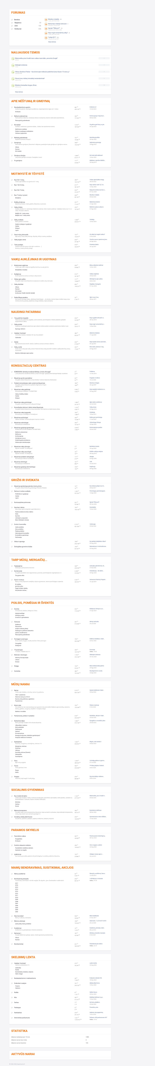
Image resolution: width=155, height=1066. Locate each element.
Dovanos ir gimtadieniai (22, 617)
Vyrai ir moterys (17, 580)
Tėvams (17, 986)
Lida (91, 461)
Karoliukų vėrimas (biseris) (22, 752)
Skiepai (17, 228)
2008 (16, 901)
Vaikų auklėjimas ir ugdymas (33, 259)
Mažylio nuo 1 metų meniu (22, 215)
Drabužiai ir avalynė (18, 983)
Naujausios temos (25, 52)
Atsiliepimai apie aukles (96, 279)
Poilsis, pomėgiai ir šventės (32, 602)
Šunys (17, 770)
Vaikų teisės (93, 407)
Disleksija (92, 412)
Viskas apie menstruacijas (22, 442)
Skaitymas (18, 645)
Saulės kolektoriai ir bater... (97, 690)
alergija (92, 456)
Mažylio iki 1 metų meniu (22, 213)
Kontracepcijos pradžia (96, 427)
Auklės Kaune (93, 992)
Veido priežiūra (19, 527)
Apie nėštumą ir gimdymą (30, 101)
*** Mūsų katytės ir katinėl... (97, 765)
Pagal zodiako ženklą (21, 588)
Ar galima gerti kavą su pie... (97, 124)
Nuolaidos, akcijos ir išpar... (97, 715)
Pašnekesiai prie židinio (96, 943)
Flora (14, 761)
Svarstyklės (93, 507)
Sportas (17, 516)
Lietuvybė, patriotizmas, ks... (97, 565)
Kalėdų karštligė (19, 613)
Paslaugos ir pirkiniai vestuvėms (24, 630)
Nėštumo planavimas (19, 116)
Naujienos (26, 23)
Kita (14, 997)
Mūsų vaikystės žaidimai (96, 265)
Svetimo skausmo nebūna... (21, 845)
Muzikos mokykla (94, 195)
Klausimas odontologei (19, 422)
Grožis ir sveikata (25, 480)
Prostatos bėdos (94, 244)
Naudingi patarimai (26, 312)
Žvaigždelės (18, 839)
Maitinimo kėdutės (95, 333)
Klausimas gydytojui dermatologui (23, 467)
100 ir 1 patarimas (20, 695)
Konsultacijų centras (28, 365)
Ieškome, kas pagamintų (96, 1012)
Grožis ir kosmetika (18, 524)
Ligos (16, 230)
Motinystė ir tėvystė (27, 173)
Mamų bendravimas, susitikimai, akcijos (42, 867)
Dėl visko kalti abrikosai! (96, 155)
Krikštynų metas (19, 615)
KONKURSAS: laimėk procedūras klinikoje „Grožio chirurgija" (31, 372)
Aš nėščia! (15, 125)
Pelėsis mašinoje (94, 705)
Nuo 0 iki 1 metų (17, 180)
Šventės (15, 609)
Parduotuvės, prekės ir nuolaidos (22, 716)
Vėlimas (17, 750)
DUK (26, 26)
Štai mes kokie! (17, 916)
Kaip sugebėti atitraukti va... (97, 318)
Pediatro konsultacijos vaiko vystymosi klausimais (28, 383)
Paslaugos (16, 1007)
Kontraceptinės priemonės (21, 502)
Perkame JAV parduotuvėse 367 (98, 1017)
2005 (16, 907)
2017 (16, 883)
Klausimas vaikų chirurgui (20, 446)
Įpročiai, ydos (19, 586)
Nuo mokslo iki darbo (19, 796)
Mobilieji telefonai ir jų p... (96, 997)
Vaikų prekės (16, 324)
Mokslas (17, 802)
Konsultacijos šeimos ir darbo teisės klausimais (27, 407)
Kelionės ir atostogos (19, 655)
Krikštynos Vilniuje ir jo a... (97, 608)
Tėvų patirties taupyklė (19, 318)
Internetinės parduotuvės (20, 1018)
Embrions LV (93, 107)
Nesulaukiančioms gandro (20, 107)
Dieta (16, 514)
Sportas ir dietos (17, 507)
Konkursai (26, 29)
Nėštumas (18, 434)
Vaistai (17, 226)
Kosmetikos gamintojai (21, 535)
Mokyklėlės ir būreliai (21, 270)
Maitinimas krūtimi (95, 202)
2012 (16, 893)
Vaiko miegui (19, 974)
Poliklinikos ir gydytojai (21, 494)
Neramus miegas (94, 383)
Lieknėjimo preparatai (21, 518)
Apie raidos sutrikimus (96, 402)
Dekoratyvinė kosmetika (22, 533)
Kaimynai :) (16, 933)
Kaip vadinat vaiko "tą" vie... (97, 184)
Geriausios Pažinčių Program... (98, 579)
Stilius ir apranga (18, 541)
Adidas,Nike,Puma (95, 983)
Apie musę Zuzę (94, 297)
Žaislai (14, 342)
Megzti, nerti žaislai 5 (95, 741)
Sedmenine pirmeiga (95, 142)
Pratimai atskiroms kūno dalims (24, 512)
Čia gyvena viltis (19, 575)
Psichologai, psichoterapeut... (98, 491)
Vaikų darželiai (17, 284)
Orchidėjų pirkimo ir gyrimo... (97, 760)
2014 (16, 889)
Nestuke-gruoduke (95, 137)
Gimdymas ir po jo (20, 438)
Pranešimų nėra (94, 1007)
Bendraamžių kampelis (20, 879)
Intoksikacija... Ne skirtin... (97, 571)
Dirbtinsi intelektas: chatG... (97, 639)
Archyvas (17, 111)
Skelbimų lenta (23, 957)
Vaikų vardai (16, 347)
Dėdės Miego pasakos (19, 297)
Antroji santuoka (94, 621)
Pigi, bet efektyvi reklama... (97, 776)
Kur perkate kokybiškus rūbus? (98, 541)
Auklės (14, 992)
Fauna (14, 766)
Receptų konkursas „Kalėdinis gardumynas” (27, 735)
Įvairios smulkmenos (21, 632)
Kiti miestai (18, 151)
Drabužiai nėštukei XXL (96, 978)
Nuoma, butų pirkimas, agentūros (24, 699)
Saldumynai (18, 729)
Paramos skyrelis (25, 830)
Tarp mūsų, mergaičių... (29, 560)
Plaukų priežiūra (19, 531)
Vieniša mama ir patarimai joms (98, 239)
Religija (15, 666)
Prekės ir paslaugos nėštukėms (24, 131)
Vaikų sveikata (17, 220)
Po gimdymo (16, 160)
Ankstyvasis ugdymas (19, 265)
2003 (16, 911)
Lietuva (17, 659)
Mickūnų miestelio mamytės (97, 933)
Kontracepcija (19, 436)
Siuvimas (17, 748)
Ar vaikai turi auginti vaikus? (97, 234)
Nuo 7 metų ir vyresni (19, 195)
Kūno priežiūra (19, 529)
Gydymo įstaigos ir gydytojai (23, 224)
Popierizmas (18, 701)
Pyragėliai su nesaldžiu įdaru (97, 720)
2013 (16, 891)
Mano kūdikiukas (94, 915)
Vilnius (17, 147)
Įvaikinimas (16, 854)
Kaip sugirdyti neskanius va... (97, 389)
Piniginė (15, 776)
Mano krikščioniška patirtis (97, 666)
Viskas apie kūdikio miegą (97, 179)
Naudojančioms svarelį (96, 671)
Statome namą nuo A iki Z (22, 697)
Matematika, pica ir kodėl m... (97, 795)
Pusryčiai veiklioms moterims (23, 737)
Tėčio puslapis (17, 244)
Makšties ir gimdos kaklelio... (97, 160)
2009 (16, 899)
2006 (16, 905)
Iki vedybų (18, 584)
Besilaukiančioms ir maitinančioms (23, 978)
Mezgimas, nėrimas (20, 746)
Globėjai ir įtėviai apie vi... (96, 854)
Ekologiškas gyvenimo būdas (21, 546)
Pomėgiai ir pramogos (19, 639)
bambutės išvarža (94, 446)
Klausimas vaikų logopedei (21, 412)
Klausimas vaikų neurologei (21, 452)
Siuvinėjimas (18, 756)
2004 (16, 909)
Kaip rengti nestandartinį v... (97, 324)
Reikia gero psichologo (96, 417)
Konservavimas (19, 733)
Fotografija (18, 643)
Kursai (17, 806)
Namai (14, 690)
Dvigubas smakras (95, 378)
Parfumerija (18, 537)
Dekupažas (18, 754)
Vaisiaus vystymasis (21, 133)
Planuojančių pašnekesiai (22, 120)
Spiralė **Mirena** (94, 502)
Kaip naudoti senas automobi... (98, 341)
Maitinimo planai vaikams (97, 207)
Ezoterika (15, 671)
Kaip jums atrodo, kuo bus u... (98, 190)
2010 (16, 897)
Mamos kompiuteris (19, 810)
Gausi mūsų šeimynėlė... (20, 234)
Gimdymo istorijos (18, 155)
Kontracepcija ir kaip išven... (97, 116)
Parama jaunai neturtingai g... (98, 836)
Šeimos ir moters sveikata (20, 491)
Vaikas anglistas (94, 274)
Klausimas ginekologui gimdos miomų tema (26, 486)
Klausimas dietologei (19, 462)
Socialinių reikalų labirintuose (21, 817)
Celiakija (92, 219)
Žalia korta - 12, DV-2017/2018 (98, 921)
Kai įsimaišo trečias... (21, 590)
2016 (16, 885)
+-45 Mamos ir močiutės (96, 878)
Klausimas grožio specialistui (21, 378)
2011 (16, 895)
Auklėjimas (16, 274)
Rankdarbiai (16, 742)
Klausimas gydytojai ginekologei (22, 427)
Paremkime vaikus (18, 836)
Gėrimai (17, 731)
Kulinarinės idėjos (18, 721)
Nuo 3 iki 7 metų (17, 190)
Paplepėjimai (16, 566)
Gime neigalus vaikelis (96, 845)
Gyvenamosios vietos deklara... (98, 816)
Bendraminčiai (17, 944)
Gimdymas (16, 142)
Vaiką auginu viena (18, 239)
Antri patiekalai (19, 727)
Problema (92, 371)
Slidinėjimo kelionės (95, 654)
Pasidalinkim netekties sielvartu (24, 848)
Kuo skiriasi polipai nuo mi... (97, 486)
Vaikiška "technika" (18, 333)
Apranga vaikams (20, 329)
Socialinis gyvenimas (27, 790)
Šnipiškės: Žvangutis (95, 284)
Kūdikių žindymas (18, 202)
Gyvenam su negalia (21, 850)
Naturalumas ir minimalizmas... (98, 546)
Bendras (15, 20)
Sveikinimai (16, 928)
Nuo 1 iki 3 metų (17, 185)
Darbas (17, 804)
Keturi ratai (16, 705)
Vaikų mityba (16, 207)
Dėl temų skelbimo (95, 1002)
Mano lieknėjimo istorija (22, 520)
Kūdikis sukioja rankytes (96, 451)
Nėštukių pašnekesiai (19, 137)
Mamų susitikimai (18, 874)
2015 (16, 887)
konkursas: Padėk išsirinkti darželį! (25, 293)
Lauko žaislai (93, 963)
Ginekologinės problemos (22, 440)
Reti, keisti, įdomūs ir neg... (97, 347)
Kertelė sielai (16, 571)
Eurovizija (92, 649)
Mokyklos (18, 198)
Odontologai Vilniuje (95, 422)
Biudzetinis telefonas (95, 810)
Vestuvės (15, 622)
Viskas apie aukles (18, 279)
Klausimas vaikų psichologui (21, 402)
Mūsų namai (20, 684)
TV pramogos (17, 650)
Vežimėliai (18, 337)
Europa (17, 661)
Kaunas (17, 149)
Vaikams (17, 988)
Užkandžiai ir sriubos (21, 725)
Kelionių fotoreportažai (21, 657)
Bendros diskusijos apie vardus (24, 353)
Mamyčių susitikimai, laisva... (98, 873)
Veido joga (92, 524)
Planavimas (18, 626)
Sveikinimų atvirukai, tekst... (97, 928)
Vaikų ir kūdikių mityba (21, 394)
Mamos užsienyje (18, 921)
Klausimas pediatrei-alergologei (22, 457)
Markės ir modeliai (20, 711)
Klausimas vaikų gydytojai (20, 389)
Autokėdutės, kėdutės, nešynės (24, 972)
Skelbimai (18, 624)
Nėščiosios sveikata (21, 129)
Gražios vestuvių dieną (21, 628)
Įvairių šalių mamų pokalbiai (23, 923)
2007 (16, 903)
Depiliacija (92, 466)
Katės (16, 772)
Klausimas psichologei (19, 417)
